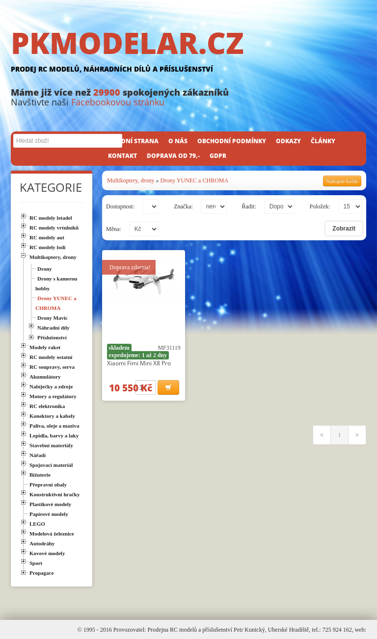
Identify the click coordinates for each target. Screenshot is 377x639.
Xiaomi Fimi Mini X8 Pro (139, 363)
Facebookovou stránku (117, 102)
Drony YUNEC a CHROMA (195, 180)
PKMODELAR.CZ (188, 52)
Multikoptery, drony (131, 180)
